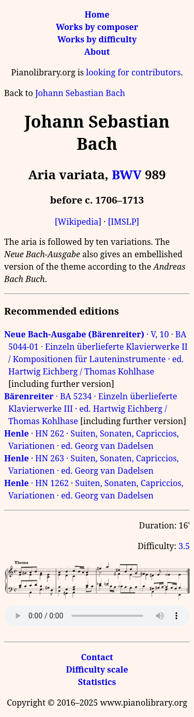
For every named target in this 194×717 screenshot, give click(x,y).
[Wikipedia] (78, 221)
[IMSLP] (123, 221)
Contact (97, 657)
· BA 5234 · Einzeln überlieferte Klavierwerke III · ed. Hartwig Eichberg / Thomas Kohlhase (90, 409)
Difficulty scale (97, 669)
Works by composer (97, 27)
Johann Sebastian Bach (80, 93)
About (97, 51)
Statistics (97, 682)
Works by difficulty (97, 39)
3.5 (184, 546)
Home (97, 14)
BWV (127, 174)
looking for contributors (133, 72)
